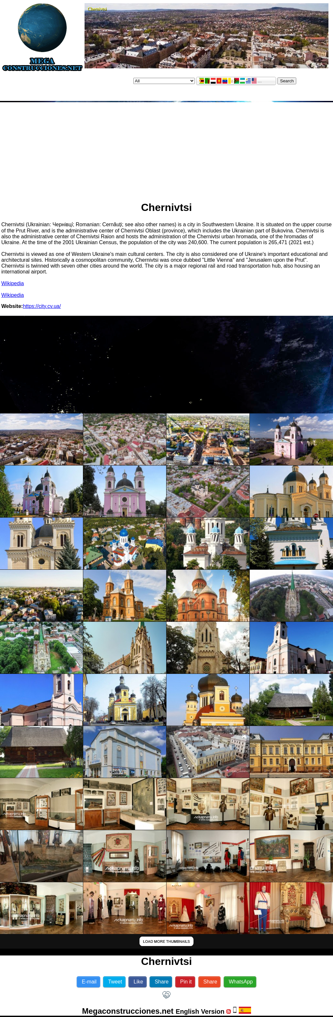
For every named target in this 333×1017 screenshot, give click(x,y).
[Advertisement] (166, 149)
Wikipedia (12, 283)
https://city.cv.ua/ (42, 306)
